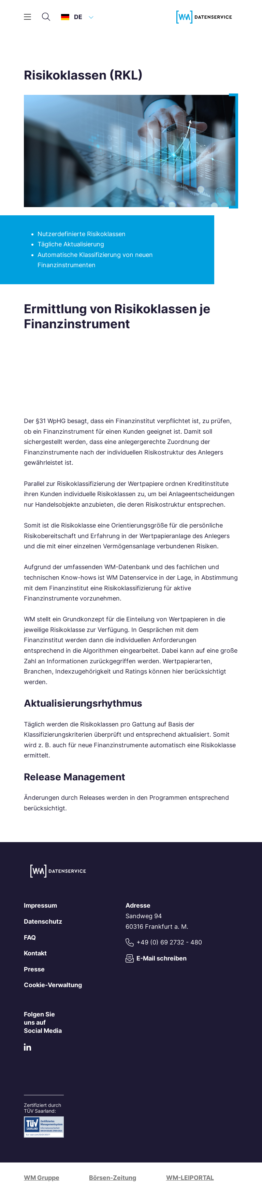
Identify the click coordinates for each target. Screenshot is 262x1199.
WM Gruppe (41, 1177)
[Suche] (46, 17)
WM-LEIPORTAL (190, 1177)
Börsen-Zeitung (112, 1177)
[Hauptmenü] (27, 17)
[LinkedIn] (27, 1048)
